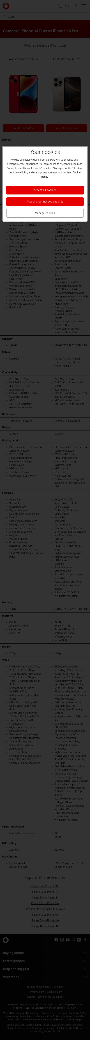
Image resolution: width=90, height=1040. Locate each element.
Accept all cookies (45, 190)
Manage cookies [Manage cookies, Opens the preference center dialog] (45, 213)
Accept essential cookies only (45, 201)
